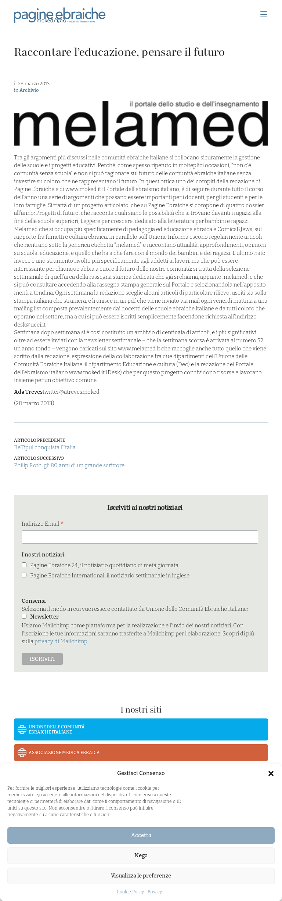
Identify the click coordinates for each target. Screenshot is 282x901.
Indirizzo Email (43, 524)
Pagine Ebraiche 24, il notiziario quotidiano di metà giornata (104, 565)
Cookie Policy (130, 891)
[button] (271, 773)
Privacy (155, 891)
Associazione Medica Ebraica (64, 752)
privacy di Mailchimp (61, 641)
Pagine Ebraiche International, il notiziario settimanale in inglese (109, 575)
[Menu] (263, 15)
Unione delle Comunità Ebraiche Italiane (57, 729)
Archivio (29, 90)
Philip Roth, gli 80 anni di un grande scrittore (69, 465)
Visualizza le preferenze (141, 875)
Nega (141, 855)
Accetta (141, 835)
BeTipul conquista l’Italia (45, 447)
